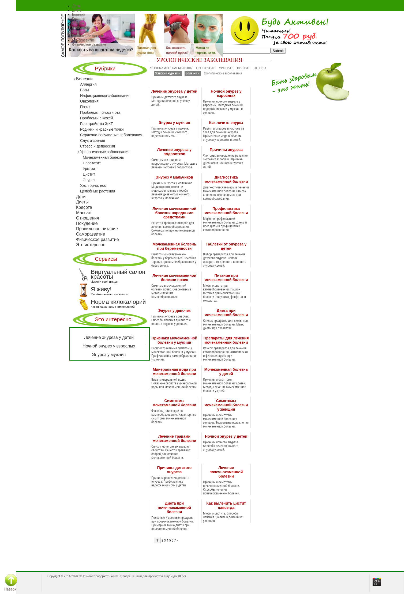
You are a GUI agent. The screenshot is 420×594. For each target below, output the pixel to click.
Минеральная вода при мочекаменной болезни (174, 371)
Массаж (78, 23)
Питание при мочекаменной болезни (226, 277)
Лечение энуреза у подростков (174, 151)
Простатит (205, 68)
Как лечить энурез (226, 122)
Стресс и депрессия (97, 146)
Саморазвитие (83, 40)
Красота (78, 19)
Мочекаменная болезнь (171, 68)
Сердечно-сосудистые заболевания (111, 135)
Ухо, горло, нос (93, 185)
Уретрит (226, 68)
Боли (84, 90)
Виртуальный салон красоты (112, 274)
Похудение (80, 31)
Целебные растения (97, 191)
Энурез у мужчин (174, 122)
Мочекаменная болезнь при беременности (174, 246)
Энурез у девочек (174, 310)
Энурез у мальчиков (174, 177)
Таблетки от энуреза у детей (226, 246)
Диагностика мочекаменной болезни (226, 179)
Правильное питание (88, 36)
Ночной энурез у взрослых (226, 93)
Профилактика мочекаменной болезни (226, 210)
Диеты (77, 10)
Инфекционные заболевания (105, 95)
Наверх (10, 589)
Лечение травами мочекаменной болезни (174, 438)
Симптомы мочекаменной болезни (174, 403)
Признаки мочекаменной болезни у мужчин (174, 340)
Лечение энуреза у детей (174, 91)
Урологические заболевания (104, 152)
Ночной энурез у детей (226, 436)
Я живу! (95, 289)
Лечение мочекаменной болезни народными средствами (174, 212)
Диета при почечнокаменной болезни (174, 507)
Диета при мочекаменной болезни (226, 312)
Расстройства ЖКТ (96, 124)
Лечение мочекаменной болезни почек (174, 277)
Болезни (78, 14)
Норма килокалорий (112, 302)
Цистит (243, 68)
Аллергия (88, 84)
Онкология (89, 101)
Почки (85, 107)
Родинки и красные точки (102, 129)
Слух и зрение (92, 140)
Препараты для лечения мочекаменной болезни (226, 340)
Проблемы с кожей (96, 118)
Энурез (260, 68)
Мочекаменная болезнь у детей (226, 371)
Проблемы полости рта (100, 112)
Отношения (81, 27)
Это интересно (90, 245)
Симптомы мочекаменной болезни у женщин (226, 405)
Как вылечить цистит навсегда (226, 505)
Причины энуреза (226, 149)
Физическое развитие (89, 44)
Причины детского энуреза (174, 470)
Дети (76, 6)
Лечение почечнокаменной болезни (226, 472)
